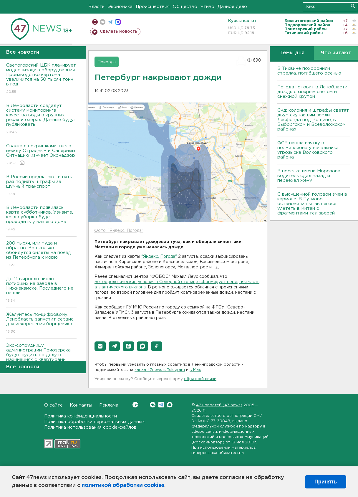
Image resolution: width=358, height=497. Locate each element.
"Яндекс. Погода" (159, 256)
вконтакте (102, 22)
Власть (96, 7)
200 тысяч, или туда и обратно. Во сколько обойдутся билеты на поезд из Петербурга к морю (41, 254)
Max (170, 404)
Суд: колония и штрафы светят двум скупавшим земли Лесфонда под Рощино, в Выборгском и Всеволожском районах (313, 119)
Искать (353, 6)
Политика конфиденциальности (80, 416)
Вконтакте (135, 404)
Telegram (161, 404)
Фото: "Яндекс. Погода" (118, 230)
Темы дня (291, 53)
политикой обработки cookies (123, 485)
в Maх (195, 369)
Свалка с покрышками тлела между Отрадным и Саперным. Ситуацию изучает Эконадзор (41, 155)
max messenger (118, 22)
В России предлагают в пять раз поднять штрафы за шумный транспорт (41, 186)
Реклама (108, 405)
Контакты (81, 405)
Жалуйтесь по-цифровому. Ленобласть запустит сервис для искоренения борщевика (41, 323)
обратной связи (200, 379)
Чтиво (207, 7)
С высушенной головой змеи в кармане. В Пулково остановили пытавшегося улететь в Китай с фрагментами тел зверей (312, 203)
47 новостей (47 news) (219, 405)
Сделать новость (118, 31)
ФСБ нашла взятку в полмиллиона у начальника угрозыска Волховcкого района (308, 150)
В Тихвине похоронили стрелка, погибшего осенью (309, 71)
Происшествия (153, 7)
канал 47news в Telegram (160, 369)
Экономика (120, 7)
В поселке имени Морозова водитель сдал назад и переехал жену (308, 175)
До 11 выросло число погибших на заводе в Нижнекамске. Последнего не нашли (41, 290)
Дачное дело (232, 7)
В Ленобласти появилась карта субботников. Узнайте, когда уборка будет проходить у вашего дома (41, 219)
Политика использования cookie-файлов (90, 427)
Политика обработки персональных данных (94, 422)
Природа (106, 62)
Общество (185, 7)
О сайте (53, 405)
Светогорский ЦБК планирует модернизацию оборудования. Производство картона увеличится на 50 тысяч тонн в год (41, 78)
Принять (325, 482)
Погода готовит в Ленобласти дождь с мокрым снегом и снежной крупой (312, 91)
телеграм (110, 22)
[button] (100, 346)
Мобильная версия (95, 22)
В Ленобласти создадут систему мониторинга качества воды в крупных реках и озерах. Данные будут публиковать (41, 119)
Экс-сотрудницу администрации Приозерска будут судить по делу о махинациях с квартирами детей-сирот (41, 359)
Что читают (336, 53)
